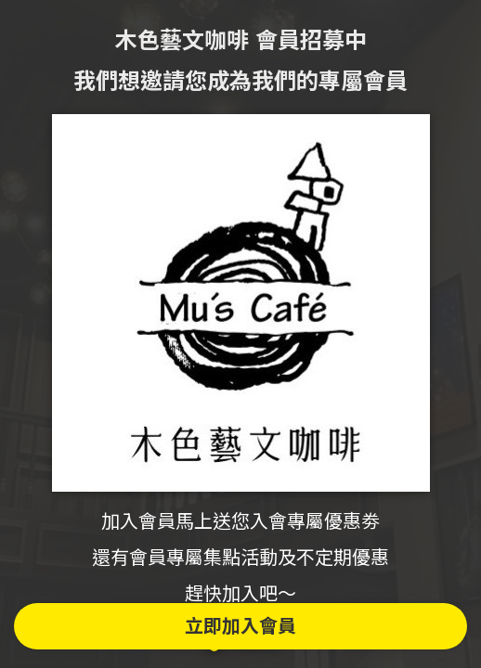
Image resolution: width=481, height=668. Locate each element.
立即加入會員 (240, 626)
